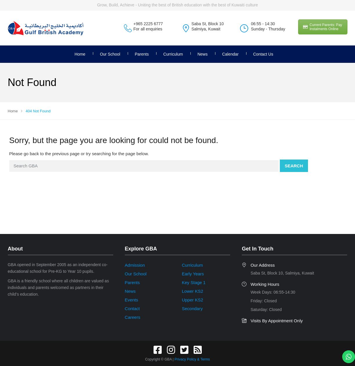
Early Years (193, 273)
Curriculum (173, 54)
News (202, 54)
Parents (142, 54)
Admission (135, 265)
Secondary (192, 308)
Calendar (230, 54)
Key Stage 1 (194, 282)
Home (80, 54)
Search (294, 165)
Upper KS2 (192, 299)
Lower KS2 (192, 291)
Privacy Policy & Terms (192, 359)
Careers (132, 317)
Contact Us (263, 54)
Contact (132, 308)
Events (131, 299)
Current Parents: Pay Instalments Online (322, 27)
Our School (110, 54)
